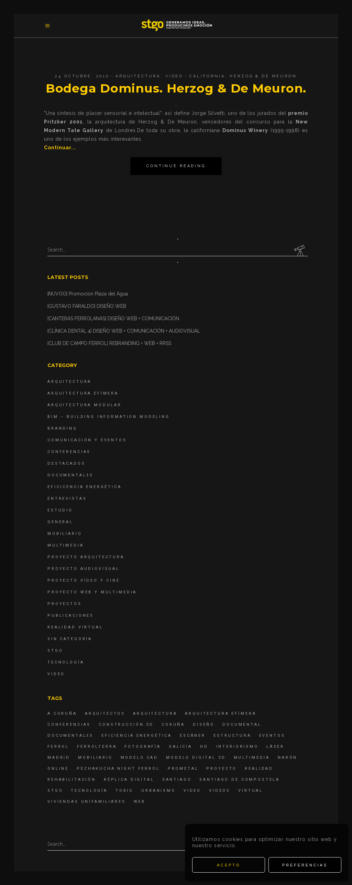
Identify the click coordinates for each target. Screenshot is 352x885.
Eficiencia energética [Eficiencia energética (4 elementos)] (136, 735)
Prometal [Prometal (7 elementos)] (183, 768)
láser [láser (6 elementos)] (275, 746)
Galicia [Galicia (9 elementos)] (180, 746)
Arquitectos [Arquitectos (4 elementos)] (105, 713)
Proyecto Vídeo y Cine (83, 580)
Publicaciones (70, 615)
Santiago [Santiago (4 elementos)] (177, 779)
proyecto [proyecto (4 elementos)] (221, 768)
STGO (55, 650)
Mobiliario (64, 533)
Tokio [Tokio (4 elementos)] (124, 790)
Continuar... (60, 147)
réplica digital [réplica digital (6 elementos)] (129, 779)
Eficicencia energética (84, 487)
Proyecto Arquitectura (85, 557)
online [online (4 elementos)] (58, 768)
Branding (62, 428)
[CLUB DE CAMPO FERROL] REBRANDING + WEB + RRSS (109, 343)
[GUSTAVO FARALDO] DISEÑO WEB (86, 306)
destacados (66, 463)
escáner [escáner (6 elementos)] (193, 735)
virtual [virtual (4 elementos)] (250, 790)
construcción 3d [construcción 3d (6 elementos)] (126, 724)
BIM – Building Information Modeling (108, 416)
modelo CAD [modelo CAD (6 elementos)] (139, 757)
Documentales (70, 475)
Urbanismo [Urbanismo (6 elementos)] (158, 790)
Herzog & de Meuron (263, 76)
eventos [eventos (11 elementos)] (272, 735)
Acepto (228, 865)
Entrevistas (67, 498)
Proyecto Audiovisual (83, 568)
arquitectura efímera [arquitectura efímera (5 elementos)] (220, 713)
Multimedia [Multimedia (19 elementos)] (252, 757)
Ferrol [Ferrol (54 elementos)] (58, 746)
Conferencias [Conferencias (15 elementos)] (69, 724)
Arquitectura (138, 76)
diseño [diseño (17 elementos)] (203, 724)
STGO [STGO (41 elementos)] (55, 790)
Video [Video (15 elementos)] (192, 790)
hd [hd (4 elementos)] (204, 746)
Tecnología (65, 662)
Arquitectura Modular (84, 405)
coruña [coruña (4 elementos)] (173, 724)
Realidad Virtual (75, 627)
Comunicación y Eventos (87, 440)
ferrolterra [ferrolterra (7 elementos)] (97, 746)
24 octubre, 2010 (82, 76)
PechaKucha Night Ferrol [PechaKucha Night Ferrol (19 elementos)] (118, 768)
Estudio (60, 510)
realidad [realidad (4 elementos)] (259, 768)
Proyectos (64, 604)
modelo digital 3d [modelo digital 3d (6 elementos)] (196, 757)
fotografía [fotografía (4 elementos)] (142, 746)
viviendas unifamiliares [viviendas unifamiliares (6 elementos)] (86, 801)
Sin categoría (69, 639)
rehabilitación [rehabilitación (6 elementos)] (71, 779)
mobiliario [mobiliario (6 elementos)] (95, 757)
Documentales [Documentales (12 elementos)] (70, 735)
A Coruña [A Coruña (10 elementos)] (62, 713)
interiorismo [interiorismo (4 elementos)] (237, 746)
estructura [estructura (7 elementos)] (232, 735)
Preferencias (305, 865)
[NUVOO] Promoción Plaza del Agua (87, 293)
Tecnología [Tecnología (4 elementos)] (89, 790)
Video (174, 76)
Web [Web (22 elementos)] (140, 801)
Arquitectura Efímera (83, 393)
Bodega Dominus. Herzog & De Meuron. (176, 88)
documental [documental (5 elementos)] (242, 724)
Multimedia (65, 545)
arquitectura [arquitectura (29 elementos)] (155, 713)
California (207, 76)
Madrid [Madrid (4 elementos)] (58, 757)
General (60, 522)
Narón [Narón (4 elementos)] (287, 757)
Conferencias (69, 452)
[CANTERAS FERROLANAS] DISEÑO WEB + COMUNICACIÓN (113, 318)
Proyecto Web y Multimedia (92, 592)
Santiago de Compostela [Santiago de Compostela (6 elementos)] (239, 779)
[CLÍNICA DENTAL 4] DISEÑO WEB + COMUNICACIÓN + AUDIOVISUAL (123, 331)
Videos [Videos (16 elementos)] (219, 790)
